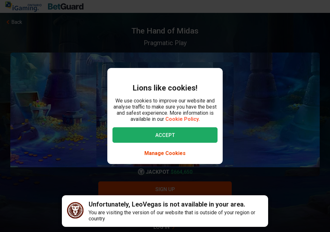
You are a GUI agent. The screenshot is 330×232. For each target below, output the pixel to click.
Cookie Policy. (182, 119)
